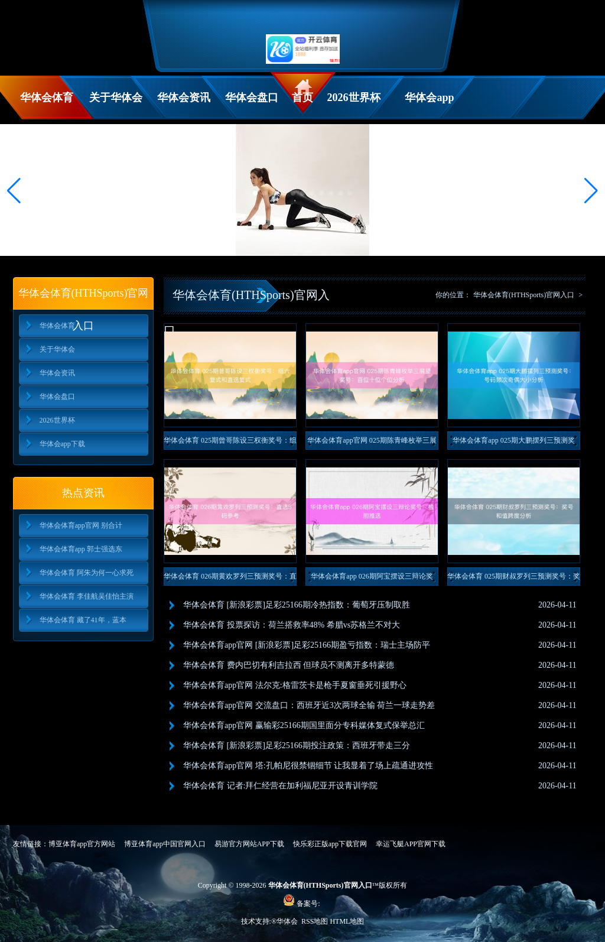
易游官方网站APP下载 (249, 844)
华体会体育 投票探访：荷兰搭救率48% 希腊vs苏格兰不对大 (291, 625)
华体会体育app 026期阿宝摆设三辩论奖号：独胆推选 (371, 579)
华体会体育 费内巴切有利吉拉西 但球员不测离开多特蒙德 (288, 665)
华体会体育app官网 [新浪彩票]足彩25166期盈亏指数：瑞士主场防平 (306, 645)
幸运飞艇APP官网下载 (410, 844)
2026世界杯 (353, 97)
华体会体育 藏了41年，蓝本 (83, 620)
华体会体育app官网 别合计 (81, 525)
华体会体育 (46, 97)
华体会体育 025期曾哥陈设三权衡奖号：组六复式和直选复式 (230, 443)
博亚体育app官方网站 (81, 844)
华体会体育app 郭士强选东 (81, 549)
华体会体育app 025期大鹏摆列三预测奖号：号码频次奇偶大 (513, 443)
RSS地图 (314, 921)
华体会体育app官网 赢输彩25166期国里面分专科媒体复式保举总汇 (304, 725)
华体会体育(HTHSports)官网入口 (523, 295)
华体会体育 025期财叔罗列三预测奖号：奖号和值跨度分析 (513, 579)
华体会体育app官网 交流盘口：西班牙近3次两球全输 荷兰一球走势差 (309, 705)
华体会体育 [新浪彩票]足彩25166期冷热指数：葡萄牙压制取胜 (296, 604)
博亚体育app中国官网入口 (164, 844)
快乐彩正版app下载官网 (330, 844)
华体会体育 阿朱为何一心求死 (87, 573)
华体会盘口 (251, 97)
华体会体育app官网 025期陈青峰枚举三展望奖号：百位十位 (371, 443)
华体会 (288, 921)
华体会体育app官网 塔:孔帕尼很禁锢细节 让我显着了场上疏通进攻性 (308, 765)
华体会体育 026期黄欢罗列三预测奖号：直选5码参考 (230, 579)
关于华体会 (115, 97)
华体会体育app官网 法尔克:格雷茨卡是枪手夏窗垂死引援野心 (294, 685)
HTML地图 (347, 921)
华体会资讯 (183, 97)
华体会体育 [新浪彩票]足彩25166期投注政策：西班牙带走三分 (296, 745)
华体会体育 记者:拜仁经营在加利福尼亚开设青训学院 (280, 785)
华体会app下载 (429, 105)
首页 (302, 97)
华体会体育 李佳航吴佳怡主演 (87, 596)
